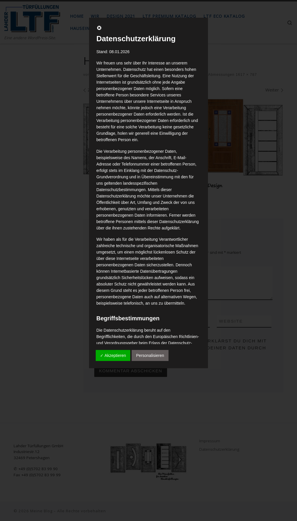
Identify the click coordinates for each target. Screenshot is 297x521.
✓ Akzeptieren (113, 355)
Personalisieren (150, 355)
